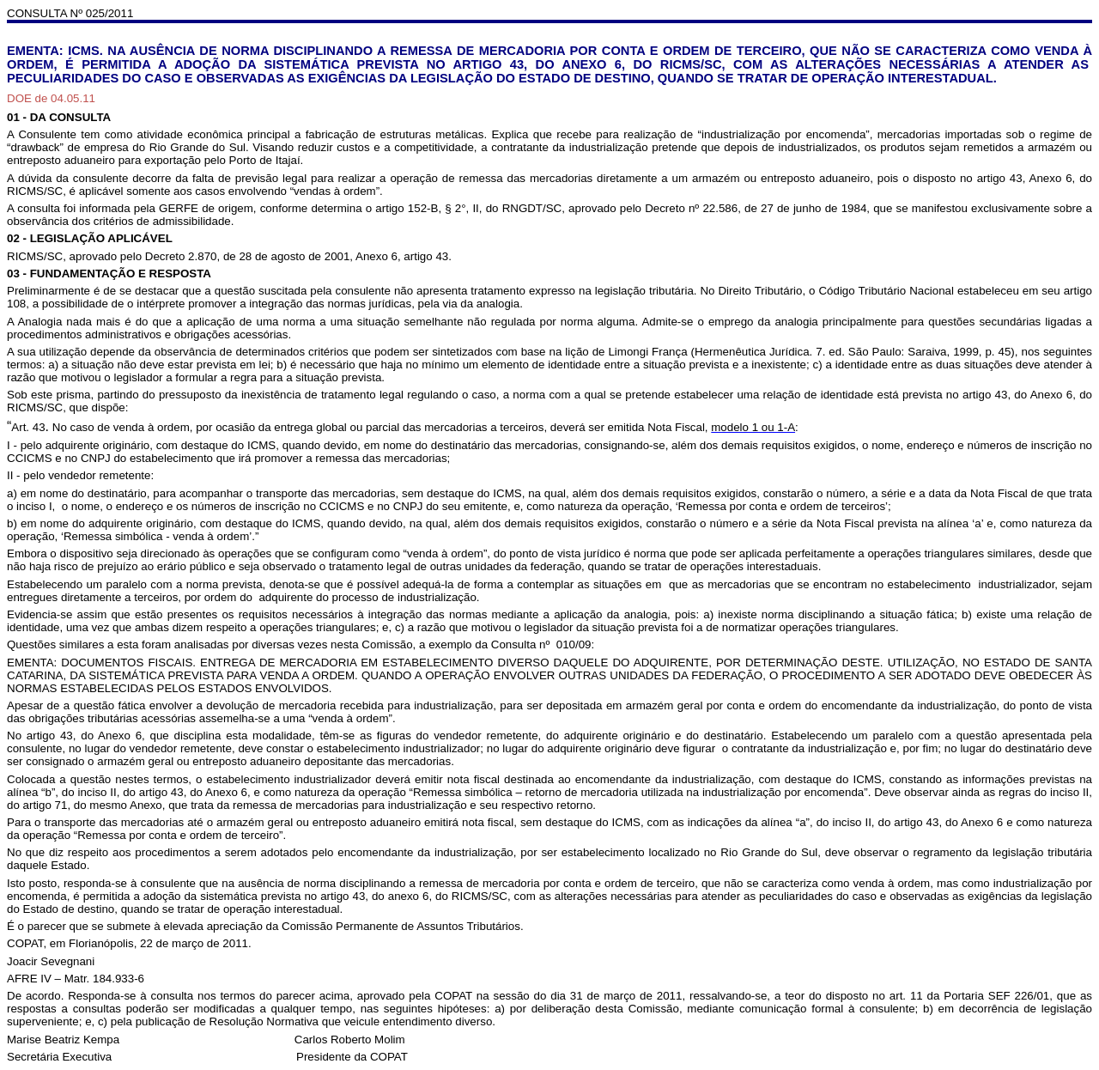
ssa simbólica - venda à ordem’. (174, 536)
